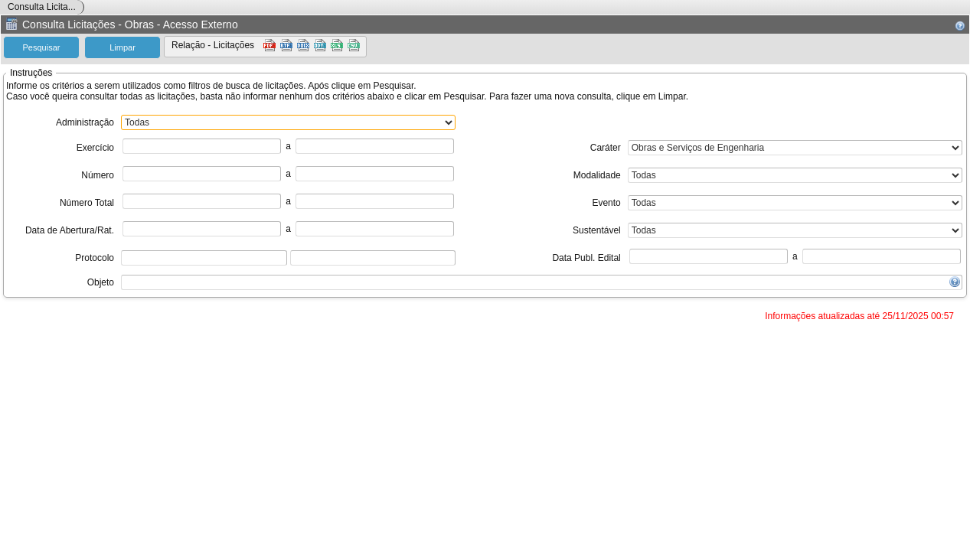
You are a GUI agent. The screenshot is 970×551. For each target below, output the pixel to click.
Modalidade (597, 175)
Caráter (605, 147)
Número (97, 175)
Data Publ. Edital (586, 258)
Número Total (87, 202)
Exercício (95, 147)
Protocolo (94, 258)
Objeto (100, 282)
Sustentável (597, 230)
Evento (606, 202)
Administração (85, 122)
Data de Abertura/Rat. (69, 230)
